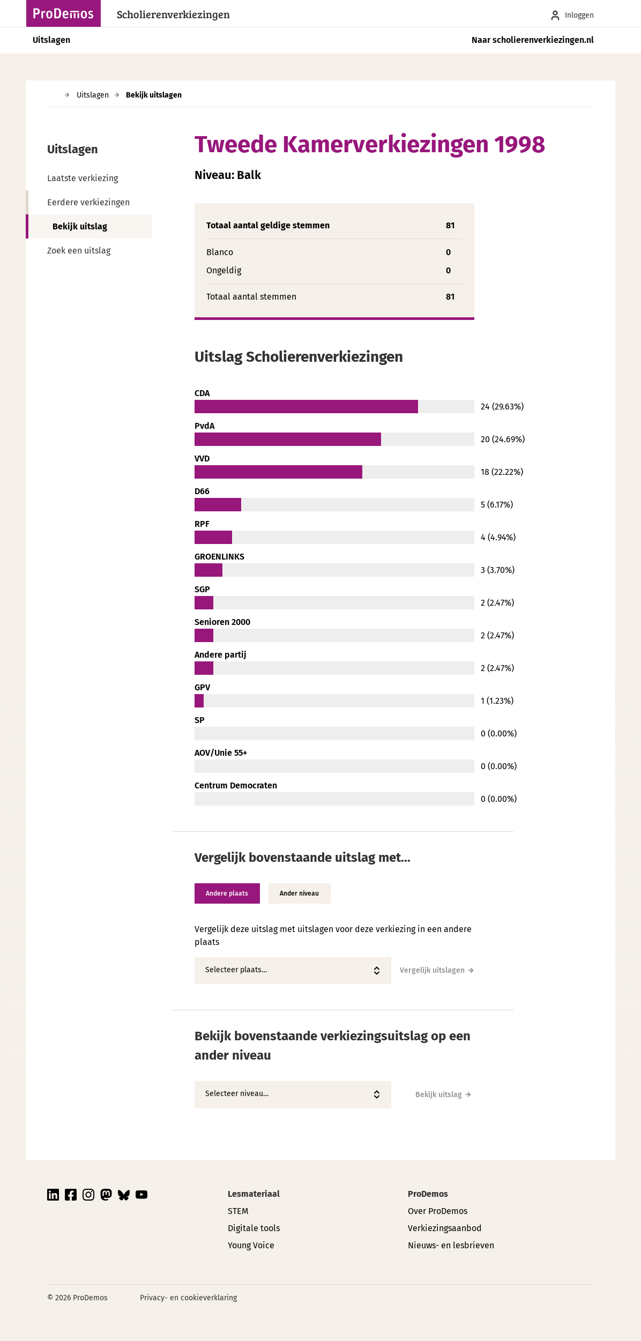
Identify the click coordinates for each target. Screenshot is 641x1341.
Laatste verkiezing (82, 178)
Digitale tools (254, 1228)
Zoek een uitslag (78, 250)
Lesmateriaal (254, 1194)
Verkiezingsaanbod (445, 1228)
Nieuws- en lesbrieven (451, 1245)
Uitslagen (51, 40)
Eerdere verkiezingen (88, 202)
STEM (238, 1211)
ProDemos (428, 1194)
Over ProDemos (437, 1211)
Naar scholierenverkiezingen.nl (533, 40)
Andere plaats (229, 893)
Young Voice (251, 1245)
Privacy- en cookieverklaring (188, 1297)
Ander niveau (306, 893)
